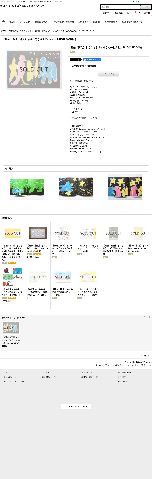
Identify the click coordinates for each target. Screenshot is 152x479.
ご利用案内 (122, 377)
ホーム (6, 372)
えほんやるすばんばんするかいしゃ (22, 5)
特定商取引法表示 (125, 372)
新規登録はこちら (122, 13)
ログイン (106, 13)
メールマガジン (86, 372)
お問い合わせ (109, 73)
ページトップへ (145, 356)
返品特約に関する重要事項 (84, 66)
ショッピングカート (11, 377)
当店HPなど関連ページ (89, 377)
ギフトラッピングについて (14, 381)
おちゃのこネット (144, 362)
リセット (147, 317)
